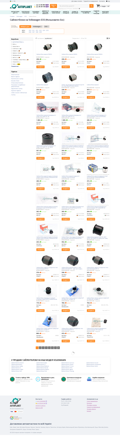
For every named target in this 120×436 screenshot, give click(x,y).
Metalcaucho (16, 55)
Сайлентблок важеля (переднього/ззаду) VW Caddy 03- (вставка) (46, 146)
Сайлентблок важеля (42, 85)
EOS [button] (46, 26)
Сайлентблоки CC (16, 369)
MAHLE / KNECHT (18, 53)
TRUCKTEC (15, 62)
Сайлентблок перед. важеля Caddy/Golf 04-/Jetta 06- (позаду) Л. (98, 299)
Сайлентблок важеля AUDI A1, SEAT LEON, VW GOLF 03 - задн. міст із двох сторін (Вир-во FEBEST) (72, 269)
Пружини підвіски (16, 90)
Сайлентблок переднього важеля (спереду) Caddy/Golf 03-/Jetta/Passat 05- (46, 299)
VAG (15, 64)
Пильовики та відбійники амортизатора (18, 85)
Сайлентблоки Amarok (17, 364)
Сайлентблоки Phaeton (42, 370)
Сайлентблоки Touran (92, 364)
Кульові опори (15, 80)
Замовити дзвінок (40, 406)
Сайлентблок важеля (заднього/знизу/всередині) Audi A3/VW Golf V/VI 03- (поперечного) (47, 208)
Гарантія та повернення (91, 1)
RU (14, 1)
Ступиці (13, 94)
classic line (15, 46)
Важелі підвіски (15, 76)
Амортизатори (15, 74)
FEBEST (15, 51)
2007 (33, 32)
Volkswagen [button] (37, 26)
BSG (13, 44)
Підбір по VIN (53, 6)
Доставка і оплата (77, 1)
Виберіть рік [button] (25, 26)
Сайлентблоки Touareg (67, 372)
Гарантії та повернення (93, 408)
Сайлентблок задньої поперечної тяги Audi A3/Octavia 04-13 (47, 269)
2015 (47, 30)
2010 (30, 30)
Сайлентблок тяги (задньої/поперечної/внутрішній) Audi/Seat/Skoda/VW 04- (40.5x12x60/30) (73, 238)
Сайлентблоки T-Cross (67, 367)
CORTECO (16, 48)
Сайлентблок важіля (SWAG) (44, 54)
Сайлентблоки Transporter (93, 365)
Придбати (40, 67)
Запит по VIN (39, 409)
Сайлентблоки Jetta (41, 364)
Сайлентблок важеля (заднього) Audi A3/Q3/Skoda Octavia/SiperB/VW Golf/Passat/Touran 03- (97, 177)
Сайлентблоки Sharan (67, 365)
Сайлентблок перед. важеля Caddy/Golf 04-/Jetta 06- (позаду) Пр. (73, 299)
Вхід (108, 1)
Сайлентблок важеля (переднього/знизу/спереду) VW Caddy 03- (96, 330)
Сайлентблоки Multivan (42, 367)
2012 (37, 30)
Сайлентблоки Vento (92, 367)
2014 (44, 30)
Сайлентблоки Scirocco (67, 364)
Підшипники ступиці (16, 88)
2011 (33, 30)
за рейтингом (48, 38)
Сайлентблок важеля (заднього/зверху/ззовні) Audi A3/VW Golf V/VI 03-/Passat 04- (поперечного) (73, 146)
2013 (40, 30)
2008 (37, 32)
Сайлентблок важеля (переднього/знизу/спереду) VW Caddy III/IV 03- (96, 208)
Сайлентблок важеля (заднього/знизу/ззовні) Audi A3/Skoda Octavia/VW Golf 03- (47, 177)
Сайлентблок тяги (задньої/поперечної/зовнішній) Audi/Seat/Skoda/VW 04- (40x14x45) (73, 208)
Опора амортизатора (17, 83)
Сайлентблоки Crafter (17, 370)
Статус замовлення (92, 402)
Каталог (89, 412)
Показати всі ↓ (15, 66)
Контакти (102, 1)
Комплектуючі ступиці (17, 78)
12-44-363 (39, 5)
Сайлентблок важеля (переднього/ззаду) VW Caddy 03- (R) (46, 116)
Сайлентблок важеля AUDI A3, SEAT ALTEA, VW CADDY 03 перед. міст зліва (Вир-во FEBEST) (97, 238)
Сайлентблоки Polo (41, 372)
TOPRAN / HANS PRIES (19, 59)
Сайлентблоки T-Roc (66, 369)
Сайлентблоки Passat (42, 369)
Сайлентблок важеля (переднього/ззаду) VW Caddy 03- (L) (71, 116)
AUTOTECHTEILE (18, 42)
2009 (40, 32)
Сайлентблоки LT (41, 365)
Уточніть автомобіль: (14, 26)
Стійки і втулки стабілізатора (19, 92)
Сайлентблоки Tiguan (67, 370)
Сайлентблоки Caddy (17, 367)
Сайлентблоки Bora (16, 365)
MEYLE (15, 57)
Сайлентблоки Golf (16, 372)
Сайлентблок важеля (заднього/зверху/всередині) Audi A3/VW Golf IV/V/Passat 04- (98, 146)
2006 (30, 32)
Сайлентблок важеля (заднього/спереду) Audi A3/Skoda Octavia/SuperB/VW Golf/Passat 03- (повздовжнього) (71, 177)
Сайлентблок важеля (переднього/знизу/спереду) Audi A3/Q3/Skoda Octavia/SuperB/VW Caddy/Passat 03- (97, 116)
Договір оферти (91, 410)
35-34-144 (39, 7)
